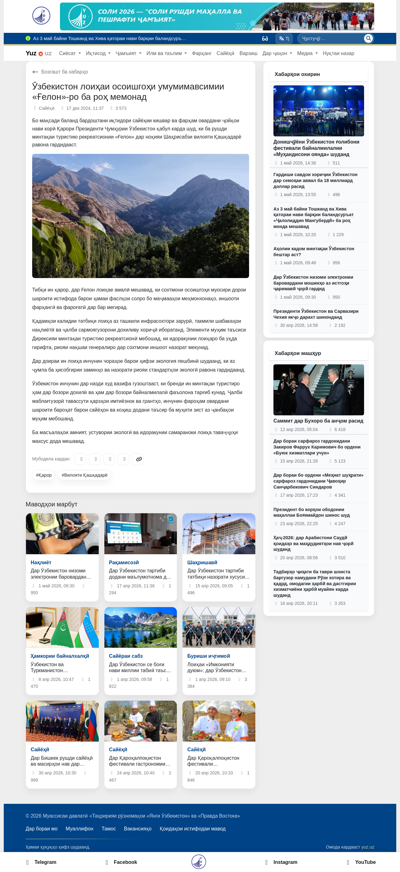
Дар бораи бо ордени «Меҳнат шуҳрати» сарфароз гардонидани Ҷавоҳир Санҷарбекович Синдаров (318, 481)
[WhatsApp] (123, 459)
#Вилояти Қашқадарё (85, 475)
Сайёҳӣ (225, 53)
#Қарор (44, 475)
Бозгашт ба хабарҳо (60, 71)
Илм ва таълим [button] (165, 53)
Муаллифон (79, 828)
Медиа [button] (305, 53)
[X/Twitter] (109, 459)
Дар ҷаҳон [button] (275, 53)
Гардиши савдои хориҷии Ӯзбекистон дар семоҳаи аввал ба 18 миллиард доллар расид (315, 180)
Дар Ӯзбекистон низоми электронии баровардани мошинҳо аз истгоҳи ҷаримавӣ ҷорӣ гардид (313, 283)
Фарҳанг (202, 53)
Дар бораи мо (42, 828)
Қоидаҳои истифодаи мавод (193, 828)
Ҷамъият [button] (127, 53)
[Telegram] (80, 459)
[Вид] (265, 38)
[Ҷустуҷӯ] (368, 38)
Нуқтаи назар (338, 53)
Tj (284, 38)
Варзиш (248, 53)
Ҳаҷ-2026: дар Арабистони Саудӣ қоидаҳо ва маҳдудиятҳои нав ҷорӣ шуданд (313, 543)
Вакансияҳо (138, 828)
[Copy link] (138, 459)
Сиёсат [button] (68, 53)
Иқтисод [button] (96, 53)
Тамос (109, 828)
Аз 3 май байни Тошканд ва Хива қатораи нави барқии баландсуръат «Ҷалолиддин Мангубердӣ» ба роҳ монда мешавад (313, 217)
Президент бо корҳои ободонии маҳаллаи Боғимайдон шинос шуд (311, 512)
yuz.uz (367, 846)
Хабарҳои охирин (297, 74)
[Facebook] (95, 459)
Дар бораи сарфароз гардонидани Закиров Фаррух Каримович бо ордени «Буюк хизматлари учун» (317, 447)
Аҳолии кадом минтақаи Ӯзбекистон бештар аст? (313, 251)
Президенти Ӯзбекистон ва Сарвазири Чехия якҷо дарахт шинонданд (315, 314)
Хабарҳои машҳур (298, 353)
